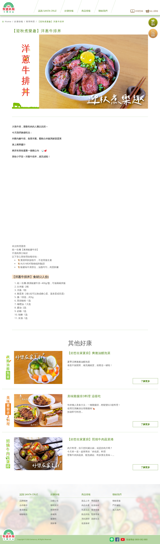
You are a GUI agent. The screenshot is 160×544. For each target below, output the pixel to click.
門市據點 (116, 505)
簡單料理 (30, 21)
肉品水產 (86, 505)
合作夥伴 (24, 505)
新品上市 (86, 500)
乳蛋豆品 (86, 509)
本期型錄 (136, 11)
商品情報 (86, 10)
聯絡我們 (103, 10)
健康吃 (53, 518)
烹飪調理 (86, 518)
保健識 (53, 514)
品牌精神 (24, 500)
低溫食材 (95, 505)
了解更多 (145, 381)
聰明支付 (54, 505)
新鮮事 (53, 523)
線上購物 (152, 11)
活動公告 (54, 500)
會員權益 (24, 509)
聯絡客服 (116, 500)
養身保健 (95, 509)
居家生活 (95, 518)
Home (6, 21)
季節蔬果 (95, 500)
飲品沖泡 (86, 514)
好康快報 (69, 10)
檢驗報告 (24, 514)
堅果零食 (95, 514)
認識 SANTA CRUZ (47, 10)
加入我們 (116, 509)
